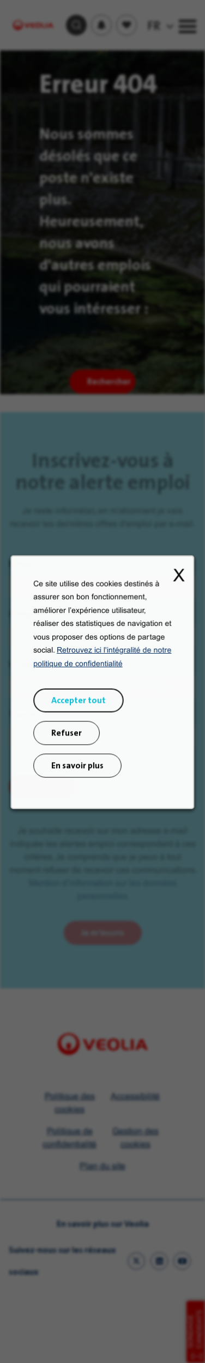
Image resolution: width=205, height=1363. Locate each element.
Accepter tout (80, 722)
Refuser (70, 752)
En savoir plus (80, 781)
